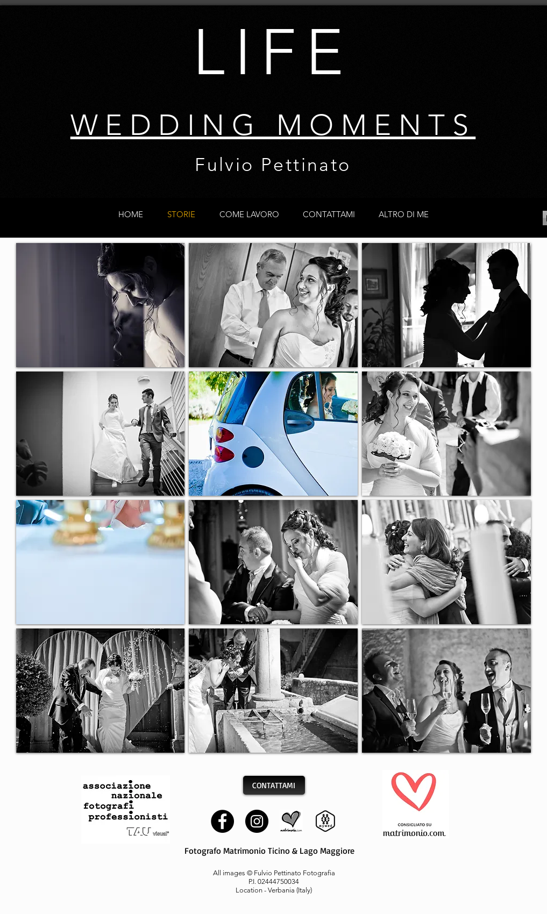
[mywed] (325, 821)
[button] (100, 305)
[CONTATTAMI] (274, 785)
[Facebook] (222, 821)
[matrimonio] (291, 821)
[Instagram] (256, 821)
